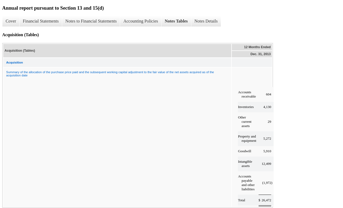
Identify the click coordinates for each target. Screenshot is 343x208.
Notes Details (206, 21)
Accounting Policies (140, 21)
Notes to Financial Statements (91, 21)
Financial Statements (41, 21)
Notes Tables (176, 21)
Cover (11, 21)
